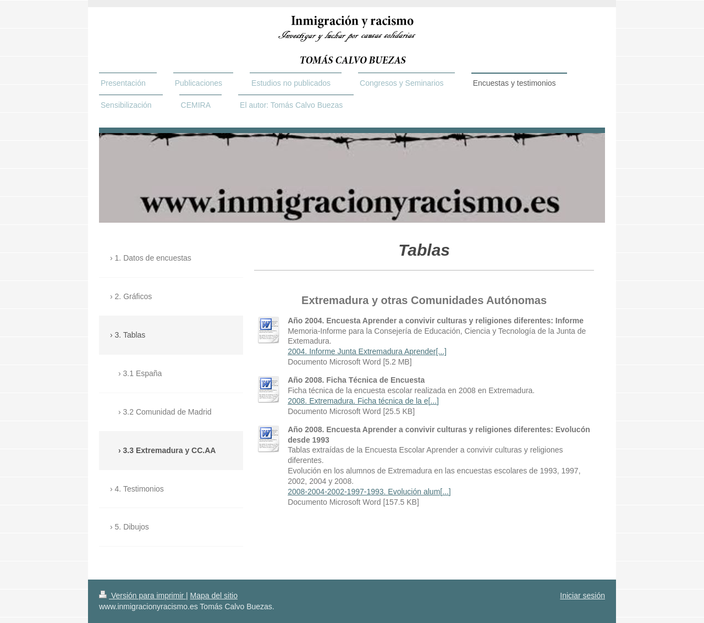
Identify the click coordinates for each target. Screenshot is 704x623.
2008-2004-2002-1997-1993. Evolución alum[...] (369, 491)
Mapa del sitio (214, 595)
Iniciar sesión (582, 595)
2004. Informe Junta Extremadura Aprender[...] (367, 351)
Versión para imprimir (142, 595)
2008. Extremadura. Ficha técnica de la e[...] (363, 400)
